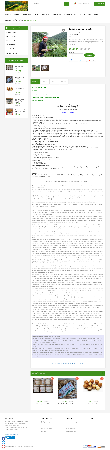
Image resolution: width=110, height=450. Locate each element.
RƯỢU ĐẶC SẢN (46, 14)
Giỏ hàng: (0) (100, 3)
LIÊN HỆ (96, 14)
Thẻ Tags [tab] (63, 81)
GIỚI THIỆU (16, 14)
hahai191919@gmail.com (12, 434)
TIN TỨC (89, 14)
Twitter (83, 60)
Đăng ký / (80, 3)
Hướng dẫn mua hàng (71, 422)
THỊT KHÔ (36, 14)
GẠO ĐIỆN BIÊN (68, 14)
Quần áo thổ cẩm (11, 53)
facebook (74, 60)
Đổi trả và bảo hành (71, 428)
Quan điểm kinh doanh (46, 428)
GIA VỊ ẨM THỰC (57, 14)
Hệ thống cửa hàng (45, 422)
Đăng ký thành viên (71, 431)
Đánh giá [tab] (45, 81)
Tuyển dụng (43, 431)
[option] (36, 68)
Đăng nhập (86, 3)
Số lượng (71, 52)
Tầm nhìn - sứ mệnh (45, 425)
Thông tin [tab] (35, 81)
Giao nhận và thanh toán (72, 425)
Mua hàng (89, 55)
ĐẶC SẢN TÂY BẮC (26, 14)
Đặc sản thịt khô (11, 36)
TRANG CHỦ (8, 14)
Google (92, 60)
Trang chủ (7, 20)
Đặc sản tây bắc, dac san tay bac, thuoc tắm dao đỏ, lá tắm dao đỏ (68, 363)
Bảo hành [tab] (54, 81)
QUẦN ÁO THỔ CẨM (79, 14)
